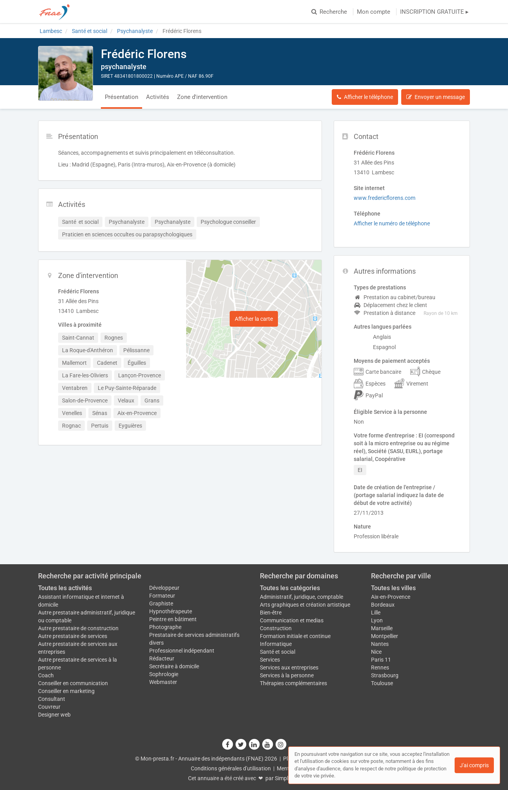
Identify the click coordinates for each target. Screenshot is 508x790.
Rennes (380, 667)
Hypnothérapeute (170, 611)
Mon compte (373, 11)
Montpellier (384, 636)
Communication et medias (291, 620)
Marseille (382, 628)
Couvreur (49, 707)
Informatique (276, 644)
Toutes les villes (393, 588)
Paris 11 (381, 660)
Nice (376, 652)
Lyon (377, 620)
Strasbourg (384, 675)
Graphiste (161, 603)
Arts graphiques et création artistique (305, 605)
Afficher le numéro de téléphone (392, 223)
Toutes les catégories (290, 588)
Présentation (121, 97)
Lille (375, 612)
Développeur (164, 588)
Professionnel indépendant (181, 650)
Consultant (51, 699)
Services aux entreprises (289, 667)
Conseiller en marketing (66, 691)
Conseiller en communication (73, 683)
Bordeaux (383, 605)
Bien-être (270, 612)
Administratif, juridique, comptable (301, 597)
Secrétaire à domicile (174, 666)
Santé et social (277, 652)
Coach (46, 675)
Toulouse (382, 683)
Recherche (329, 11)
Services (270, 660)
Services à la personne (287, 675)
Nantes (380, 644)
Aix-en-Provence (390, 597)
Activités (157, 97)
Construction (276, 628)
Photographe (165, 627)
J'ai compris (474, 765)
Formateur (162, 595)
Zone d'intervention (202, 97)
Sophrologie (163, 674)
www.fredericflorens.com (384, 198)
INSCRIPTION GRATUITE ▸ (434, 11)
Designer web (54, 714)
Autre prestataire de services (72, 636)
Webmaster (163, 682)
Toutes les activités (65, 588)
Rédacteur (161, 658)
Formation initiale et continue (295, 636)
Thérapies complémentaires (293, 683)
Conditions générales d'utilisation (231, 768)
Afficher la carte (254, 319)
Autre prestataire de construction (78, 628)
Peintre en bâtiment (173, 619)
